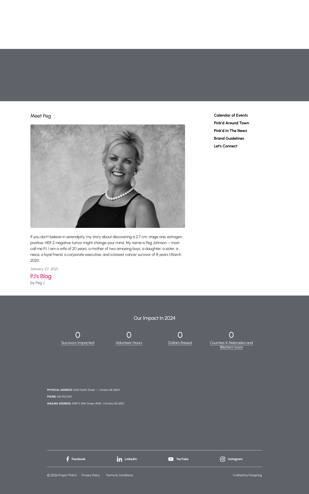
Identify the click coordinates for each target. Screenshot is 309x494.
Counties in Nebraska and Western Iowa (231, 344)
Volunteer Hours (128, 342)
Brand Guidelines (229, 138)
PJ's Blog (40, 276)
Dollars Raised (180, 342)
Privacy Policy (91, 475)
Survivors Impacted (77, 342)
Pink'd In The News (230, 130)
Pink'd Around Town (231, 123)
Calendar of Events (231, 115)
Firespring (255, 475)
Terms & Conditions (119, 475)
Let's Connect (225, 146)
